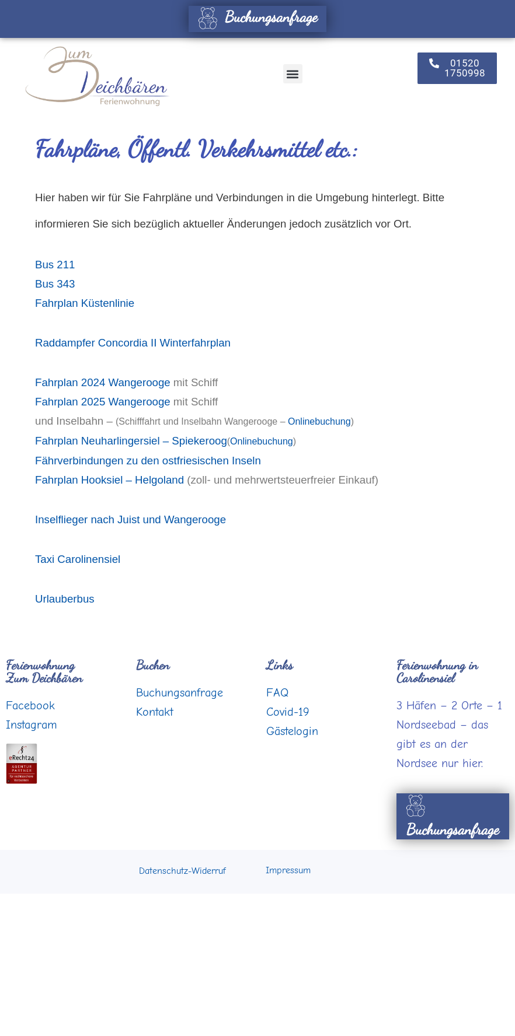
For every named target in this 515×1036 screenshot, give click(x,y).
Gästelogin (292, 731)
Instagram (31, 725)
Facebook (30, 705)
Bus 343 (55, 284)
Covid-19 (287, 712)
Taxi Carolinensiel (77, 559)
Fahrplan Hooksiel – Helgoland (109, 480)
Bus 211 (55, 264)
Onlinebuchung (319, 421)
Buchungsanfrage (256, 17)
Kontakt (154, 712)
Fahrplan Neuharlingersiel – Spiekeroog (131, 441)
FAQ (277, 692)
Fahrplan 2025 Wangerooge (102, 402)
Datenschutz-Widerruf (182, 871)
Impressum (288, 870)
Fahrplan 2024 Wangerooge (102, 382)
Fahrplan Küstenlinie (84, 303)
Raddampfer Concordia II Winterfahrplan (133, 343)
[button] (292, 73)
